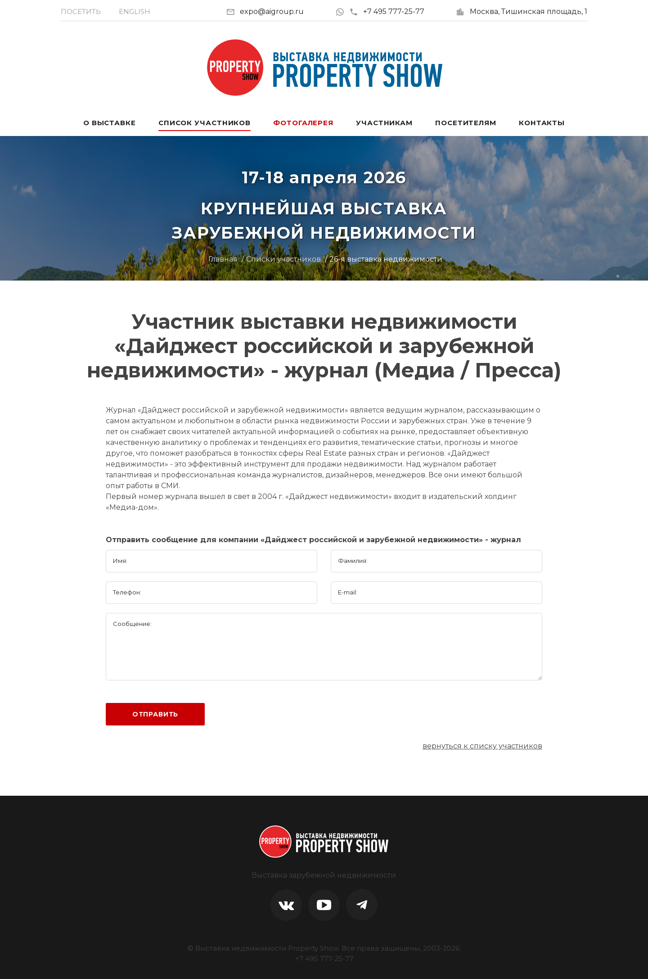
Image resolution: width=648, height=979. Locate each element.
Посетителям (465, 122)
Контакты (542, 122)
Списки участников (283, 259)
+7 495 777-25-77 (386, 11)
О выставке (109, 122)
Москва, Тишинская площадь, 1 (528, 11)
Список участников (204, 122)
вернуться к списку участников (482, 746)
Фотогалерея (303, 122)
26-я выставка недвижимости (385, 259)
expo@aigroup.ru (272, 11)
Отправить (155, 714)
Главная (223, 259)
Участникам (384, 122)
